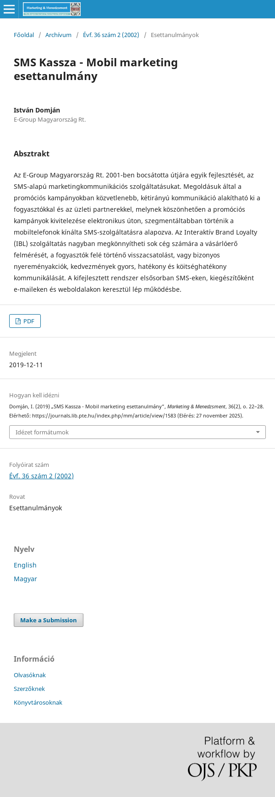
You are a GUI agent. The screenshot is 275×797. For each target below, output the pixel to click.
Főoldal (24, 35)
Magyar (25, 578)
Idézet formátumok (42, 432)
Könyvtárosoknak (38, 702)
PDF (28, 321)
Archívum (58, 35)
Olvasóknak (30, 675)
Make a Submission (48, 620)
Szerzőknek (29, 689)
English (25, 565)
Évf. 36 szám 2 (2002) (111, 35)
